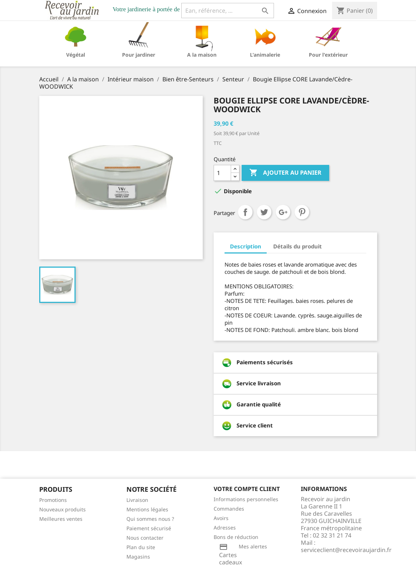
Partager (245, 212)
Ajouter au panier (285, 173)
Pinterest (302, 212)
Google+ (283, 212)
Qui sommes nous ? (150, 518)
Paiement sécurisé (148, 528)
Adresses (225, 527)
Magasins (138, 556)
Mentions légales (147, 509)
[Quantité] (222, 173)
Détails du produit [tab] (297, 246)
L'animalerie (265, 54)
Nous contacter (144, 537)
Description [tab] (245, 246)
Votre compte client (247, 489)
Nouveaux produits (62, 509)
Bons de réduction (236, 537)
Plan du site (140, 547)
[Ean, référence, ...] (227, 10)
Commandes (229, 508)
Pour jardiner (138, 54)
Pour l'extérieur (328, 54)
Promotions (53, 499)
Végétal (75, 54)
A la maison (202, 54)
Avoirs (221, 518)
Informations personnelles (246, 499)
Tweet (264, 212)
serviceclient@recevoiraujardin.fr (346, 550)
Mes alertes (253, 546)
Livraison (137, 499)
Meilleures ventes (60, 518)
